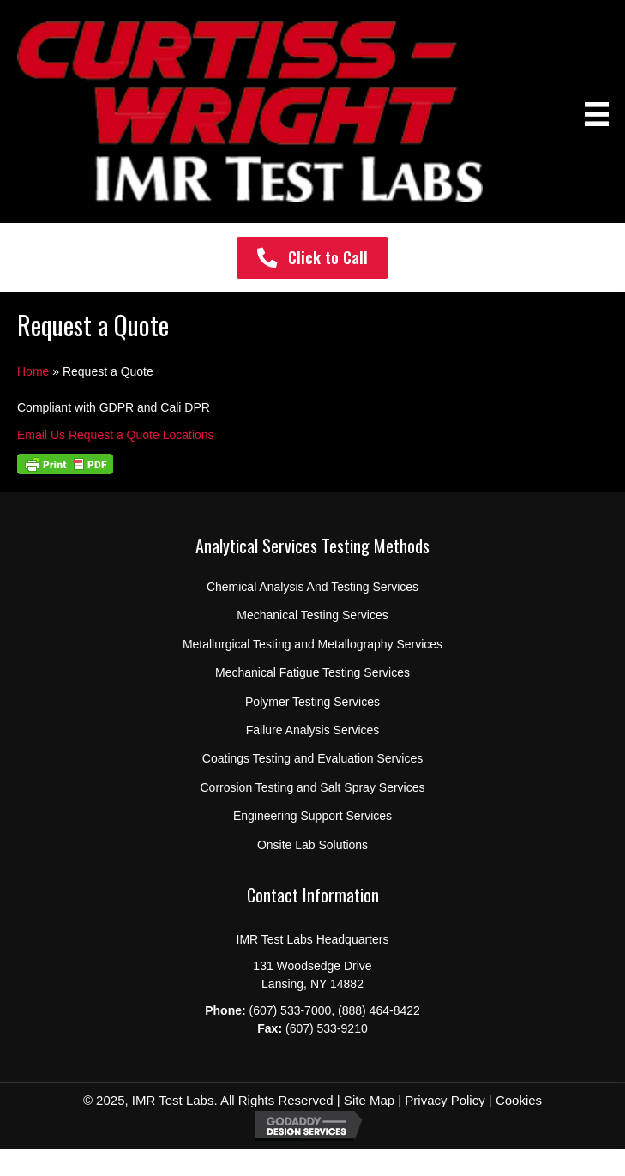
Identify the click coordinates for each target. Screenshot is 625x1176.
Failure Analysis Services (313, 730)
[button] (312, 258)
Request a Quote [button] (116, 435)
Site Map (367, 1100)
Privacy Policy (444, 1100)
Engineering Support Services (312, 816)
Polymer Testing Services (312, 702)
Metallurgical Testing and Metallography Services (312, 644)
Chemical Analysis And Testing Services (312, 587)
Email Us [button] (43, 435)
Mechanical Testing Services (312, 615)
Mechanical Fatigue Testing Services (312, 672)
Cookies (519, 1100)
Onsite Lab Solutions (312, 845)
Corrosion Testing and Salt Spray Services (313, 787)
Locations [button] (188, 435)
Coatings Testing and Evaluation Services (312, 758)
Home (33, 371)
